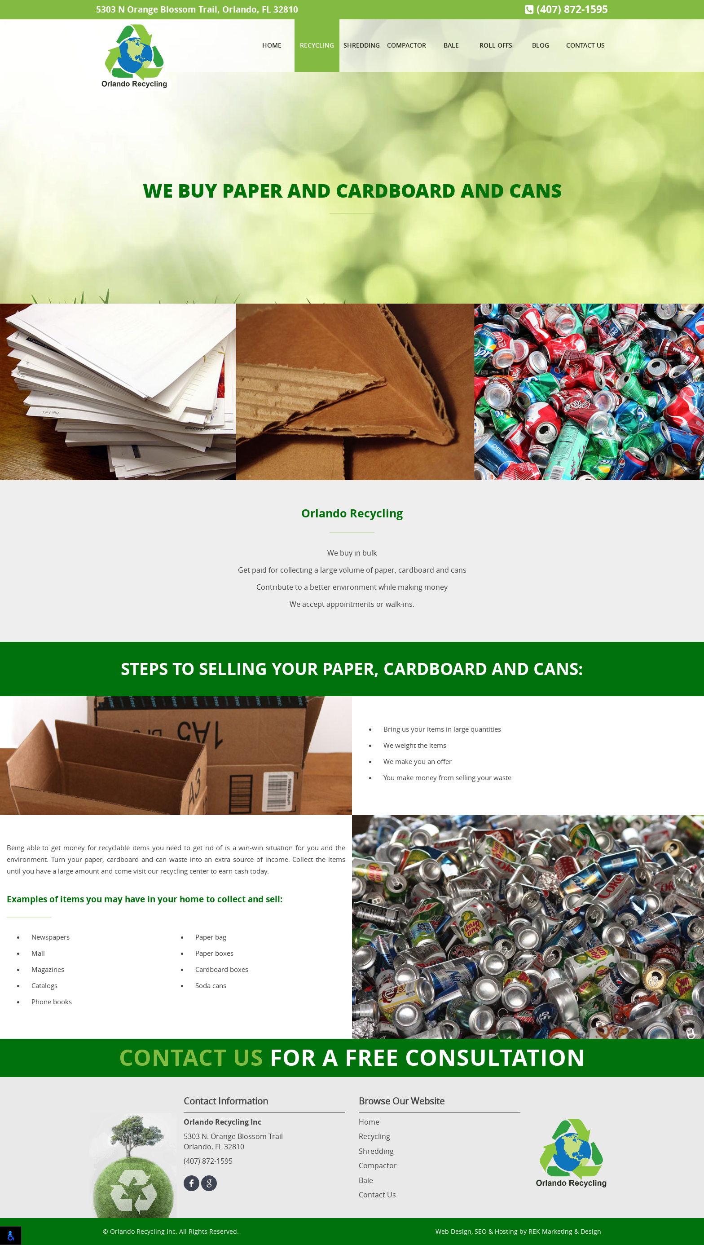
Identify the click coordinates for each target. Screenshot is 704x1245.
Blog (540, 45)
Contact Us (585, 45)
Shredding (361, 45)
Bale (451, 45)
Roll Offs (496, 45)
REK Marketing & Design (564, 1231)
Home (272, 45)
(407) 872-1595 (566, 9)
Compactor (406, 45)
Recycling (317, 45)
